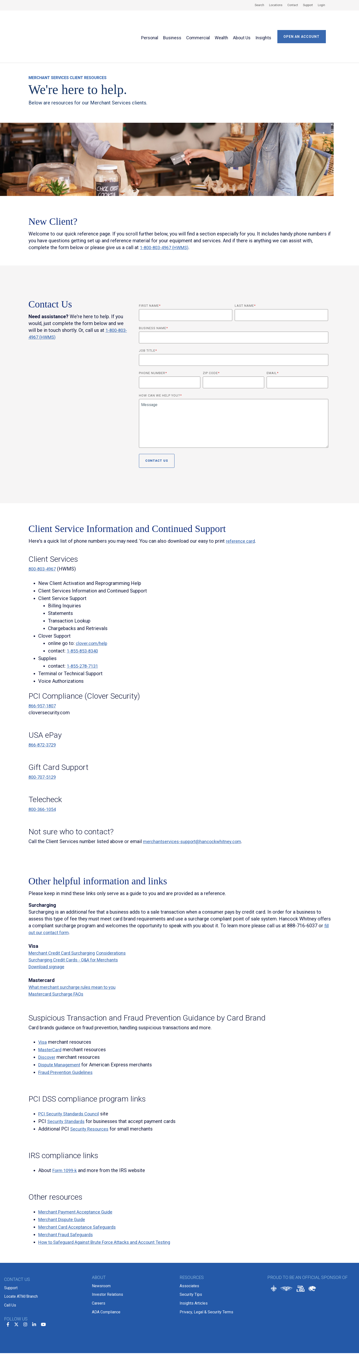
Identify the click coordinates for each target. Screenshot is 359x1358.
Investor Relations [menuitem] (107, 1260)
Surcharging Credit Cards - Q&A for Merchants (78, 929)
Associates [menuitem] (189, 1254)
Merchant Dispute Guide (64, 1189)
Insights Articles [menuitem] (194, 1267)
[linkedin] (34, 1286)
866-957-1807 (44, 675)
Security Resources (91, 1099)
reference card (242, 511)
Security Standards (67, 1091)
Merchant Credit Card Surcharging (65, 923)
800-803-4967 (44, 538)
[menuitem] (257, 5)
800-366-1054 (44, 779)
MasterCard (51, 1019)
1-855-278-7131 (84, 636)
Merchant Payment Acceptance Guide (78, 1181)
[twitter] (16, 1286)
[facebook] (7, 1286)
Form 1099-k (66, 1140)
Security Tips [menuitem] (191, 1260)
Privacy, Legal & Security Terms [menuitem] (206, 1273)
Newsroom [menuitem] (101, 1254)
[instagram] (25, 1286)
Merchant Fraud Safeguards (67, 1204)
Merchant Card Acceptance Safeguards (80, 1197)
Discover (48, 1027)
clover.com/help (93, 613)
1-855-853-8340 (84, 620)
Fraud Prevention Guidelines (68, 1042)
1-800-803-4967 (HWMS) (167, 217)
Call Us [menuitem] (10, 1269)
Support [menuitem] (11, 1256)
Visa (43, 1012)
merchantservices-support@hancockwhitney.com (196, 811)
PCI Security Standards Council (71, 1083)
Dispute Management (61, 1034)
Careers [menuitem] (98, 1267)
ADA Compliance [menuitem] (106, 1273)
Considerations (118, 923)
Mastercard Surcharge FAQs (59, 964)
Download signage (48, 936)
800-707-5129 (44, 747)
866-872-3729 (44, 714)
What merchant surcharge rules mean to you (76, 957)
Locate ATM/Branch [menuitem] (21, 1262)
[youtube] (43, 1286)
